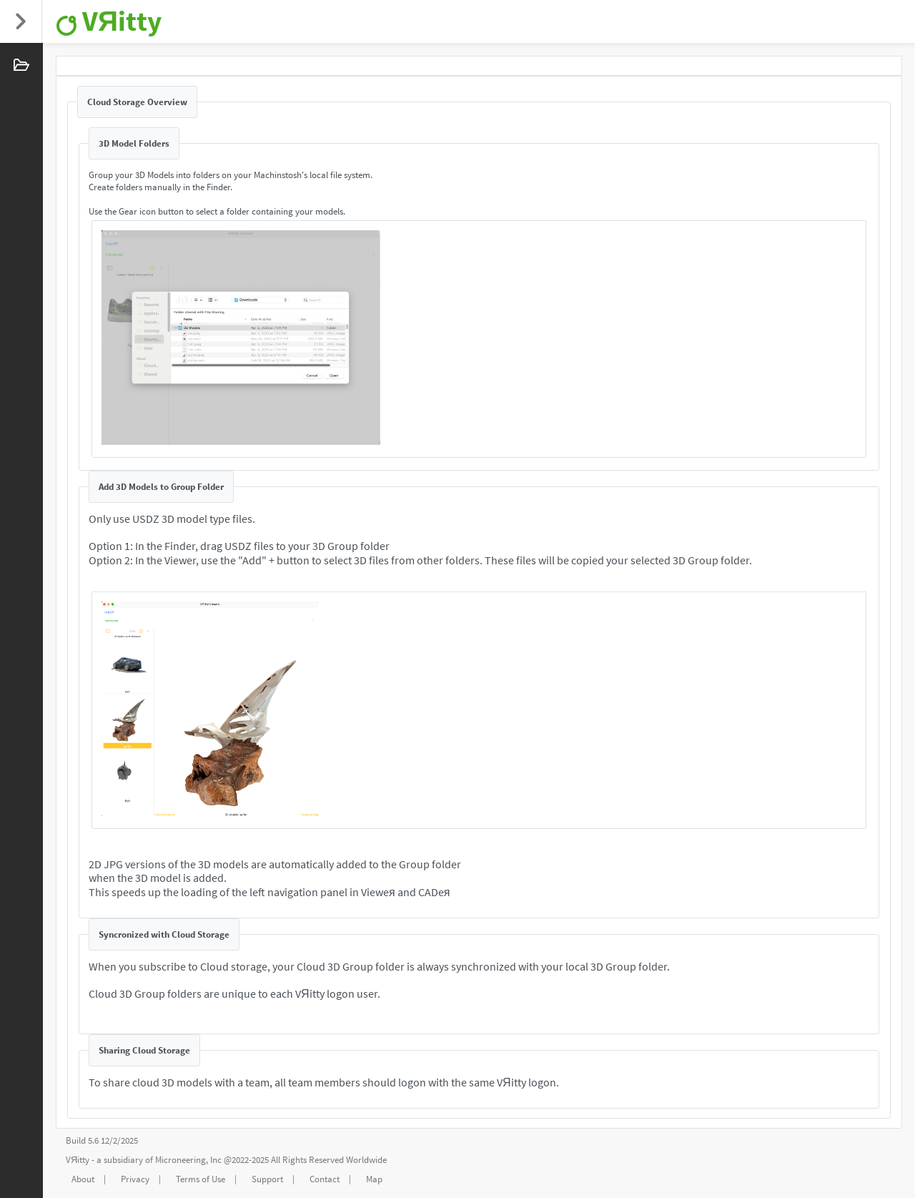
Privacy (135, 1179)
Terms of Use (200, 1179)
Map (374, 1179)
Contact (325, 1179)
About (82, 1179)
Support (267, 1179)
